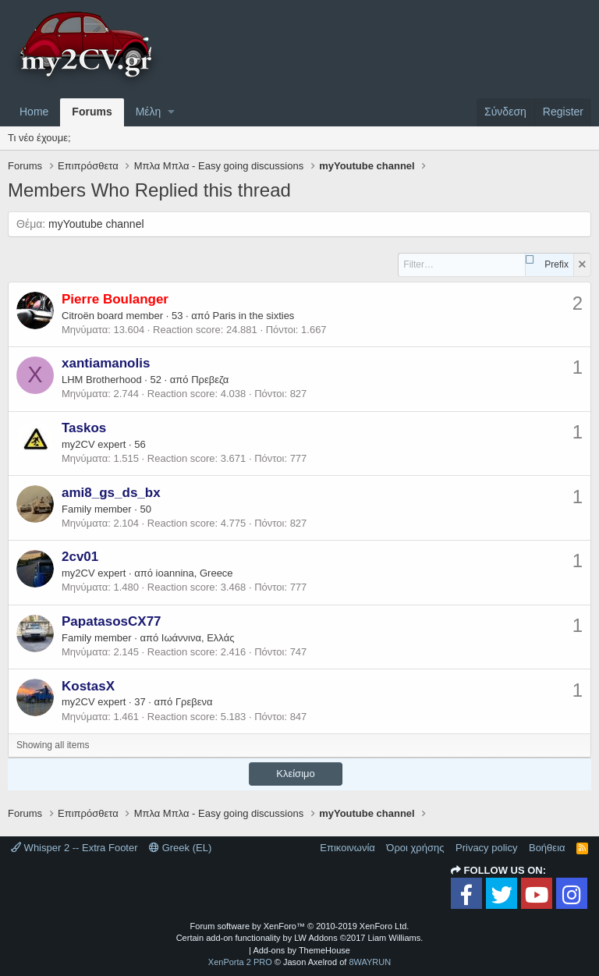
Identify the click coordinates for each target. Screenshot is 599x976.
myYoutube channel (96, 224)
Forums (92, 111)
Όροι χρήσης (415, 848)
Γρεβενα (194, 702)
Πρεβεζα (210, 379)
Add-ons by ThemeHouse (301, 950)
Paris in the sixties (254, 315)
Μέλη (148, 111)
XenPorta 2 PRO (240, 962)
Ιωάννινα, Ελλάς (198, 638)
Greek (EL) (180, 848)
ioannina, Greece (194, 573)
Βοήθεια (547, 848)
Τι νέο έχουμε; (39, 138)
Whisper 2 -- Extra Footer (74, 848)
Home (33, 111)
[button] (171, 112)
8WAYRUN (370, 962)
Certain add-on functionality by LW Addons (300, 937)
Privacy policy (486, 848)
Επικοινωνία (347, 848)
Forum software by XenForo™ (299, 926)
